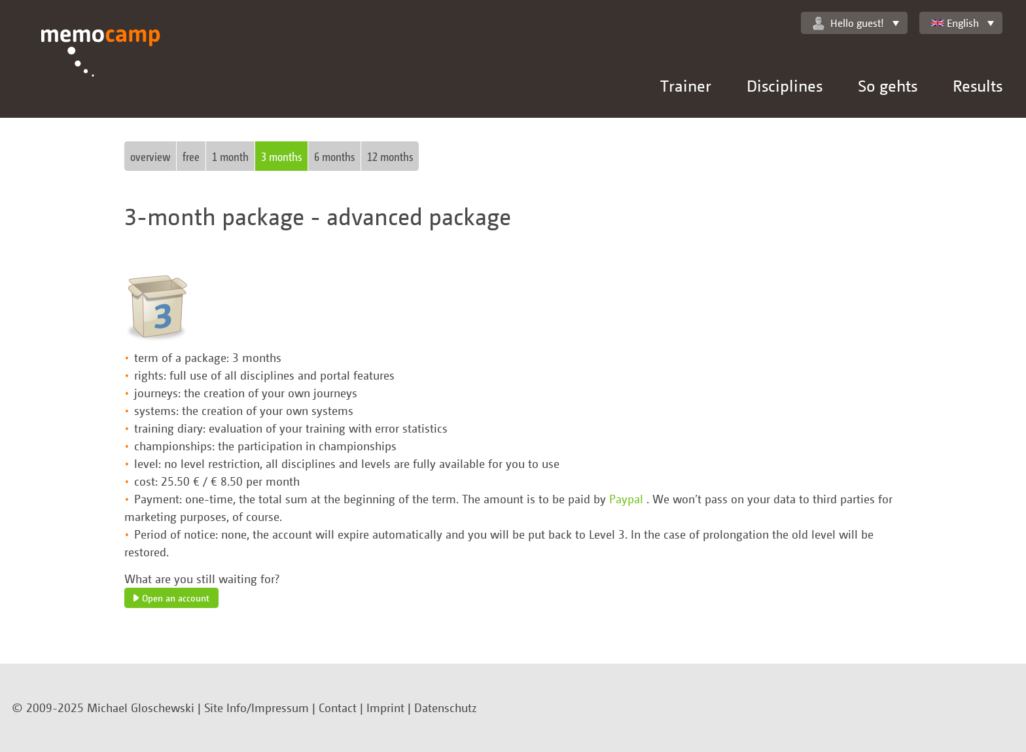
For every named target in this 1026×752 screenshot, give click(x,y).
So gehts (887, 85)
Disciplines (785, 85)
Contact (338, 707)
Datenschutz (445, 707)
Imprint (385, 707)
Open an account (171, 597)
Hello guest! (848, 23)
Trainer (685, 85)
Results (977, 85)
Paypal (627, 499)
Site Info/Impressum (256, 707)
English (955, 22)
